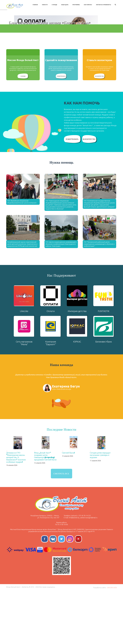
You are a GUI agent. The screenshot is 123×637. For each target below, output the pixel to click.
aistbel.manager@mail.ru (88, 563)
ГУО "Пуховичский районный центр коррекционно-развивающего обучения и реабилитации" (99, 290)
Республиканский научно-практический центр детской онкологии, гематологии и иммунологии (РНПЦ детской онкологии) (22, 290)
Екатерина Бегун (66, 432)
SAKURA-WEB (112, 633)
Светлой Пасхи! (68, 499)
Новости (45, 4)
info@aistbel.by (74, 563)
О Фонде (54, 4)
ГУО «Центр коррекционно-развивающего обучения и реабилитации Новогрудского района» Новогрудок (60, 290)
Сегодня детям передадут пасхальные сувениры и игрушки (100, 501)
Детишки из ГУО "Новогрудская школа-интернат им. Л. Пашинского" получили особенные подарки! (16, 503)
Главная (35, 4)
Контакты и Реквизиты (103, 4)
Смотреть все (61, 519)
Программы (76, 4)
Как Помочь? (88, 4)
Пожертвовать (61, 122)
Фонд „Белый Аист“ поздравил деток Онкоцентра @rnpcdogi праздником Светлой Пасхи (45, 502)
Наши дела (64, 4)
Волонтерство (99, 122)
